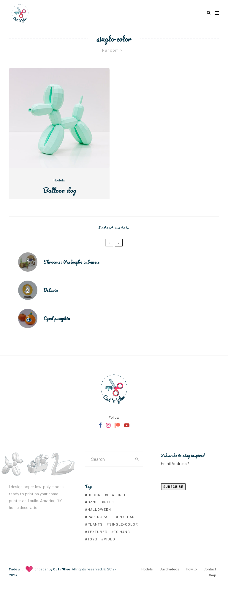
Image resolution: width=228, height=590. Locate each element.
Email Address (175, 463)
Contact (209, 569)
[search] (137, 459)
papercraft (100, 517)
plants (95, 524)
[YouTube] (127, 425)
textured (97, 531)
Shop (212, 575)
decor (94, 495)
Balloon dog (59, 190)
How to (191, 569)
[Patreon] (117, 425)
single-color (123, 524)
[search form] (108, 459)
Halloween (99, 509)
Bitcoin (50, 290)
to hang (122, 531)
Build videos (169, 569)
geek (109, 502)
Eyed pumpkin (56, 318)
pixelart (128, 517)
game (93, 502)
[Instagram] (108, 425)
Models (59, 180)
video (109, 539)
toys (92, 539)
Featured (117, 495)
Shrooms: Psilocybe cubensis (71, 262)
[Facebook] (100, 425)
